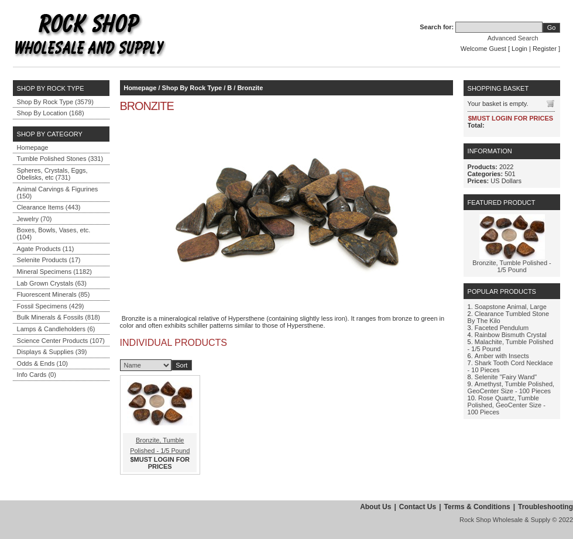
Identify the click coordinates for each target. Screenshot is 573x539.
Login (519, 48)
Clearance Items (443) (49, 207)
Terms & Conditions (477, 507)
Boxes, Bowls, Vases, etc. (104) (54, 233)
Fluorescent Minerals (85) (53, 294)
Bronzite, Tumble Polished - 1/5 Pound (511, 266)
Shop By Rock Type (192, 87)
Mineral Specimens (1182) (54, 271)
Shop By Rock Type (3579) (55, 101)
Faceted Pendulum (502, 327)
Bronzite (250, 87)
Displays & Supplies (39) (52, 351)
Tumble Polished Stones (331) (60, 158)
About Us (375, 507)
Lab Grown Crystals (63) (52, 283)
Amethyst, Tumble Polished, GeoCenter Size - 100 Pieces (511, 387)
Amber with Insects (502, 355)
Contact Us (417, 507)
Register (545, 48)
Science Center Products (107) (61, 340)
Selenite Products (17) (49, 259)
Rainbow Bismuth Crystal (511, 334)
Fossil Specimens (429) (50, 306)
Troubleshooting (545, 507)
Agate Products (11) (45, 248)
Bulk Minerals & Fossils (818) (58, 317)
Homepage (33, 147)
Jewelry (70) (34, 218)
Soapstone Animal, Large (511, 306)
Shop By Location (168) (50, 112)
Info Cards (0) (36, 374)
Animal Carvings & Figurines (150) (57, 193)
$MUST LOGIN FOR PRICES (160, 463)
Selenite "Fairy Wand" (506, 376)
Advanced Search (513, 38)
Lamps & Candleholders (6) (56, 328)
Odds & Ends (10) (42, 363)
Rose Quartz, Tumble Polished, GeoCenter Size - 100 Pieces (506, 405)
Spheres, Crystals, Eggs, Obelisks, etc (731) (52, 174)
